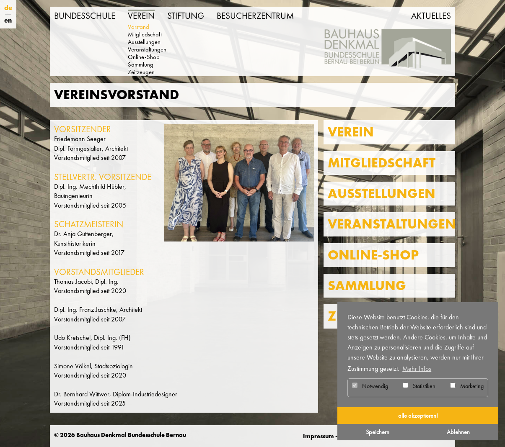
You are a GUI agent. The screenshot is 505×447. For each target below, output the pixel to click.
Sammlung (140, 64)
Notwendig (370, 386)
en (8, 20)
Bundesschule (84, 16)
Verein (141, 16)
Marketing (467, 386)
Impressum (318, 436)
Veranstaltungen (147, 49)
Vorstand (138, 27)
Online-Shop (144, 57)
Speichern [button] (377, 432)
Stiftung (185, 16)
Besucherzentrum (255, 16)
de (8, 7)
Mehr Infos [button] (416, 368)
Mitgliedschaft (145, 34)
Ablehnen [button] (458, 432)
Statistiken (419, 386)
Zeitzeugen (141, 72)
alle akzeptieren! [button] (418, 415)
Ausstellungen (144, 42)
